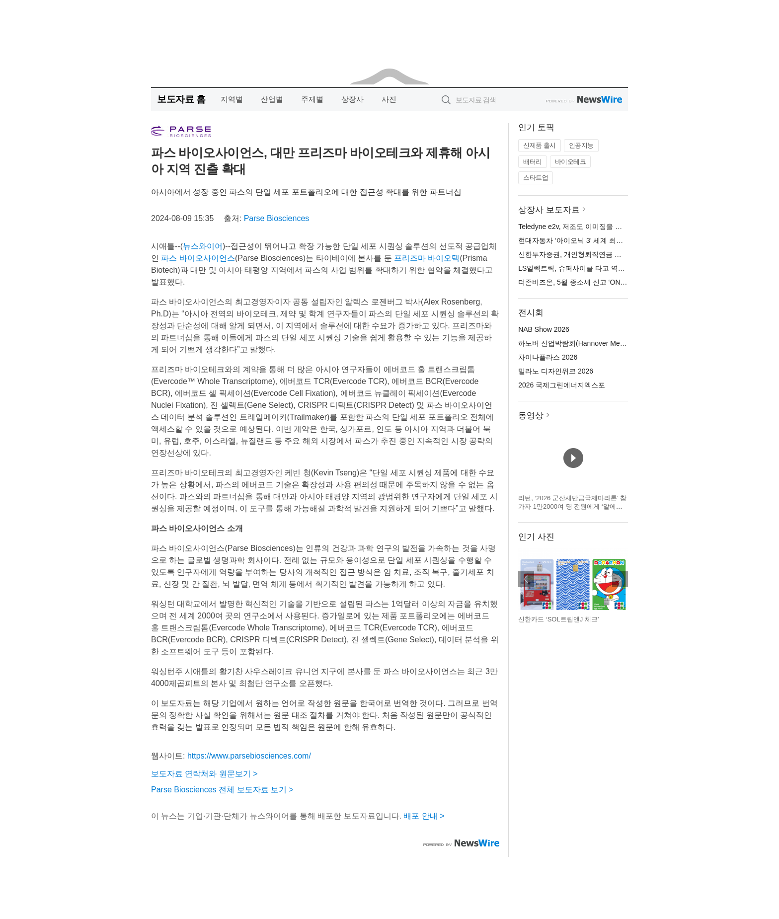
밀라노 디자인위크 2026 (555, 371)
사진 (389, 99)
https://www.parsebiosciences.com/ (249, 756)
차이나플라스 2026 (547, 357)
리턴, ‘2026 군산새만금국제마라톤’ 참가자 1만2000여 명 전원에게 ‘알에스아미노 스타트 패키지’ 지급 (572, 506)
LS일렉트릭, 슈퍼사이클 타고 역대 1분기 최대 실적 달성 (605, 268)
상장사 (352, 99)
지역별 (232, 99)
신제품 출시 (539, 145)
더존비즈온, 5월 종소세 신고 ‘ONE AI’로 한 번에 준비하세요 (610, 282)
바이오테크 (570, 161)
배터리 (532, 161)
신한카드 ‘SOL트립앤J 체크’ (558, 619)
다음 (620, 579)
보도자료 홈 (181, 99)
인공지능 (581, 145)
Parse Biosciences (277, 218)
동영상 (531, 415)
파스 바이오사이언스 (197, 258)
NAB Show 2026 (543, 329)
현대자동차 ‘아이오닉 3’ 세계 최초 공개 (578, 240)
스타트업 (535, 177)
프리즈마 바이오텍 (427, 258)
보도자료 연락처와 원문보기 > (204, 773)
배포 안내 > (423, 816)
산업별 (272, 99)
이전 (526, 579)
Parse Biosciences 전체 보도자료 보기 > (222, 789)
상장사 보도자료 (549, 210)
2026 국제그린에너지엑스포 (561, 385)
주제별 (312, 99)
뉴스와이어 (203, 246)
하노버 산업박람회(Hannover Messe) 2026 (584, 343)
